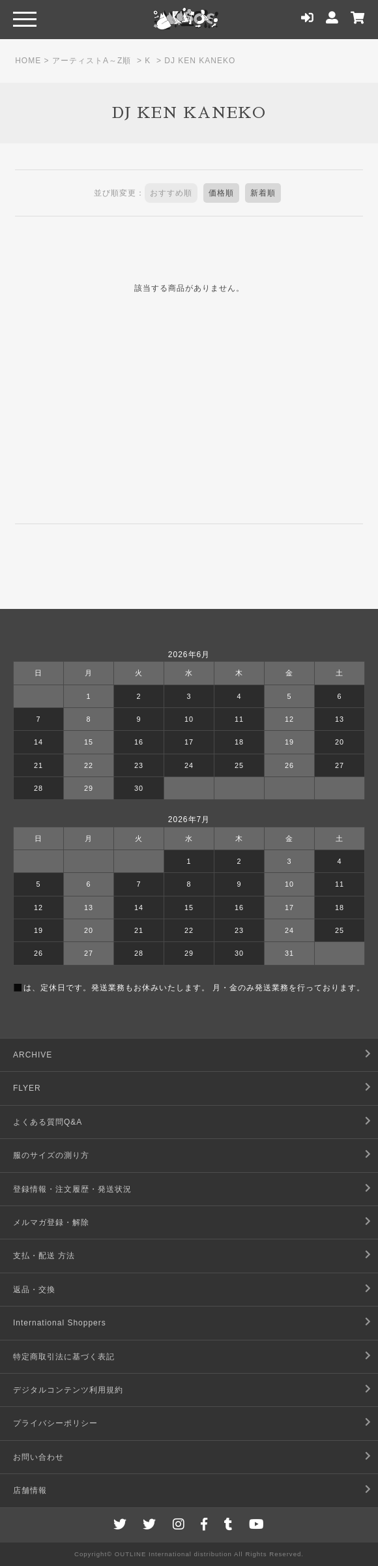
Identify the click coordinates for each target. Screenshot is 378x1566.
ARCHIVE (32, 1054)
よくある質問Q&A (47, 1122)
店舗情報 (30, 1490)
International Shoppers (59, 1322)
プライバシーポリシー (55, 1423)
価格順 (221, 193)
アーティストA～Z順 (91, 60)
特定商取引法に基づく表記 (64, 1356)
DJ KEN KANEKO (199, 60)
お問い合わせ (38, 1457)
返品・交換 (34, 1289)
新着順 (263, 193)
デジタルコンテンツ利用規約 (68, 1390)
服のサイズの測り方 (51, 1155)
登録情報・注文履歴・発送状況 (72, 1189)
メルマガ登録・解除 (51, 1222)
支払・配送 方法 (44, 1255)
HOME (28, 60)
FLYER (27, 1088)
